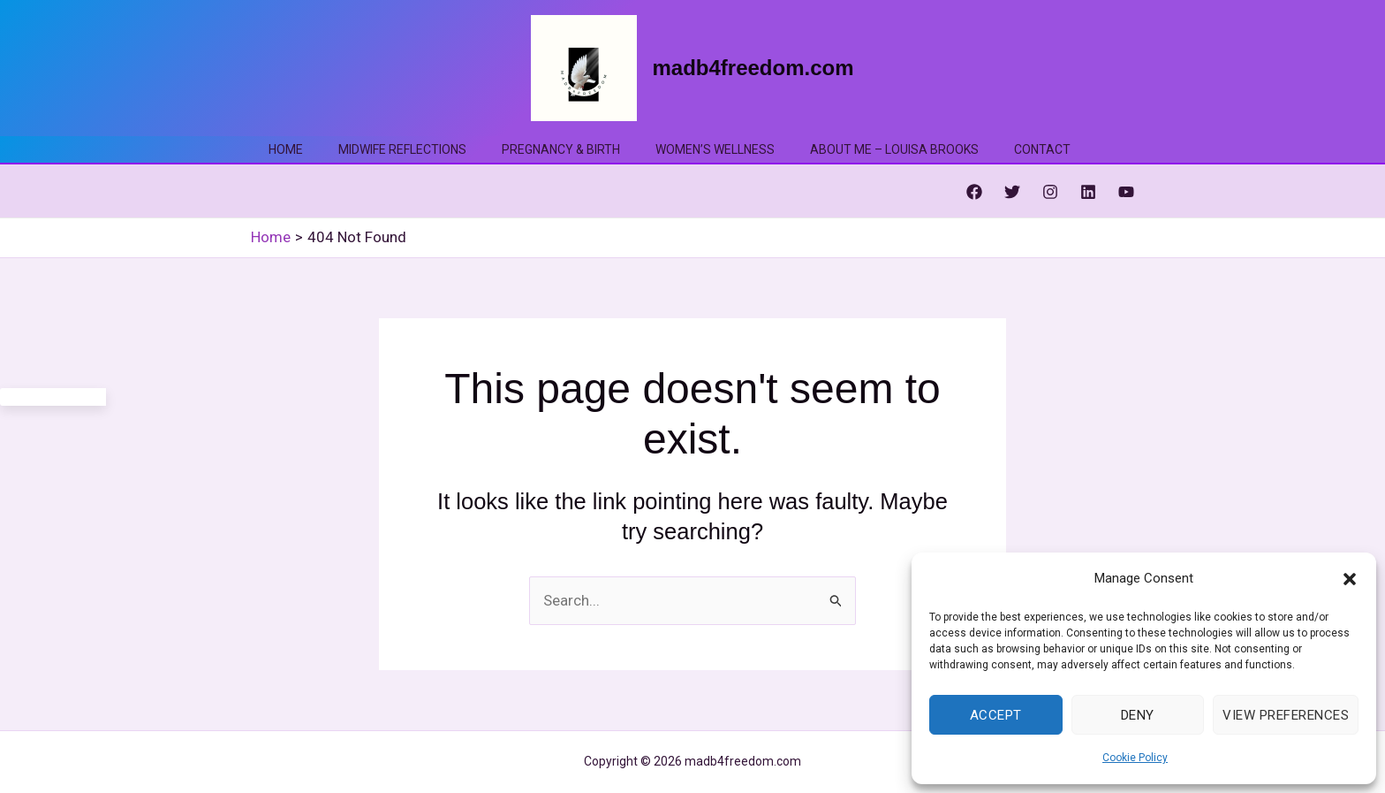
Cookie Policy (1135, 757)
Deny (1137, 715)
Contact (1042, 149)
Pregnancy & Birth (561, 149)
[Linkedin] (1088, 192)
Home (286, 149)
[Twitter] (1012, 192)
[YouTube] (1126, 192)
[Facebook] (974, 192)
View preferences (1285, 715)
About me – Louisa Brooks (894, 149)
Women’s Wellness (715, 149)
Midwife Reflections (402, 149)
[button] (1350, 579)
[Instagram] (1050, 192)
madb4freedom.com (752, 68)
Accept (996, 715)
